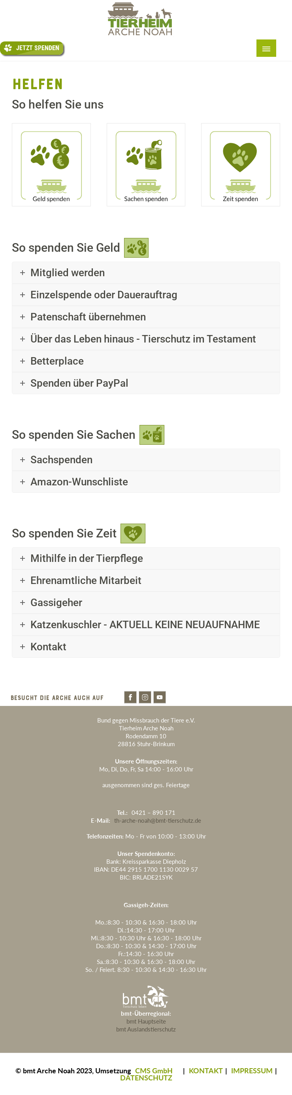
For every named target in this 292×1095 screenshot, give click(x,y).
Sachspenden (61, 460)
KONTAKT (206, 1070)
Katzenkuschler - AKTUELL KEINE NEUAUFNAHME (145, 625)
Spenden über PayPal (79, 383)
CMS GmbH (154, 1070)
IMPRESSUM (252, 1070)
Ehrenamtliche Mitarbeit (85, 580)
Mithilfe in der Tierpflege (86, 558)
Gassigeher (56, 602)
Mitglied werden (67, 273)
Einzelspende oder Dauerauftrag (103, 295)
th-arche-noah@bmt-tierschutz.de (157, 820)
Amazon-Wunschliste (79, 482)
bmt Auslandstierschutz (146, 1029)
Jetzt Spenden (31, 48)
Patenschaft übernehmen (88, 317)
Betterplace (57, 361)
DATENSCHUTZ (146, 1077)
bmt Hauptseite (146, 1021)
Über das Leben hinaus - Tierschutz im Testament (143, 339)
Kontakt (48, 647)
